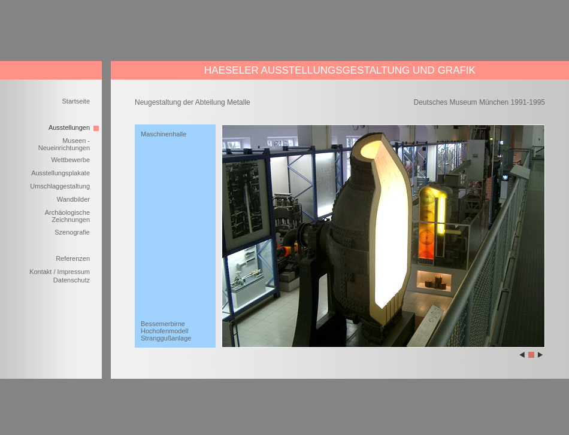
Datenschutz (71, 280)
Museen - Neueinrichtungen (64, 144)
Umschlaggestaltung (60, 186)
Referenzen (73, 258)
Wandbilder (73, 199)
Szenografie (72, 232)
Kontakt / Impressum (59, 271)
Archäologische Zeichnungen (67, 216)
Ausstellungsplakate (60, 173)
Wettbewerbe (70, 159)
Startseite (76, 101)
